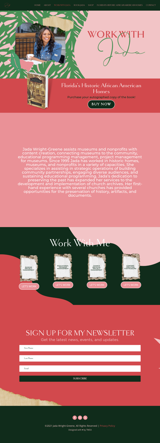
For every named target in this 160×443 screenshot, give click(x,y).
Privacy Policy (107, 425)
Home (37, 5)
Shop (91, 5)
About (47, 5)
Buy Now (101, 104)
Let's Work (29, 286)
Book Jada (79, 5)
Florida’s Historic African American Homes (120, 5)
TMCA (89, 429)
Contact (151, 5)
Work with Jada (62, 5)
